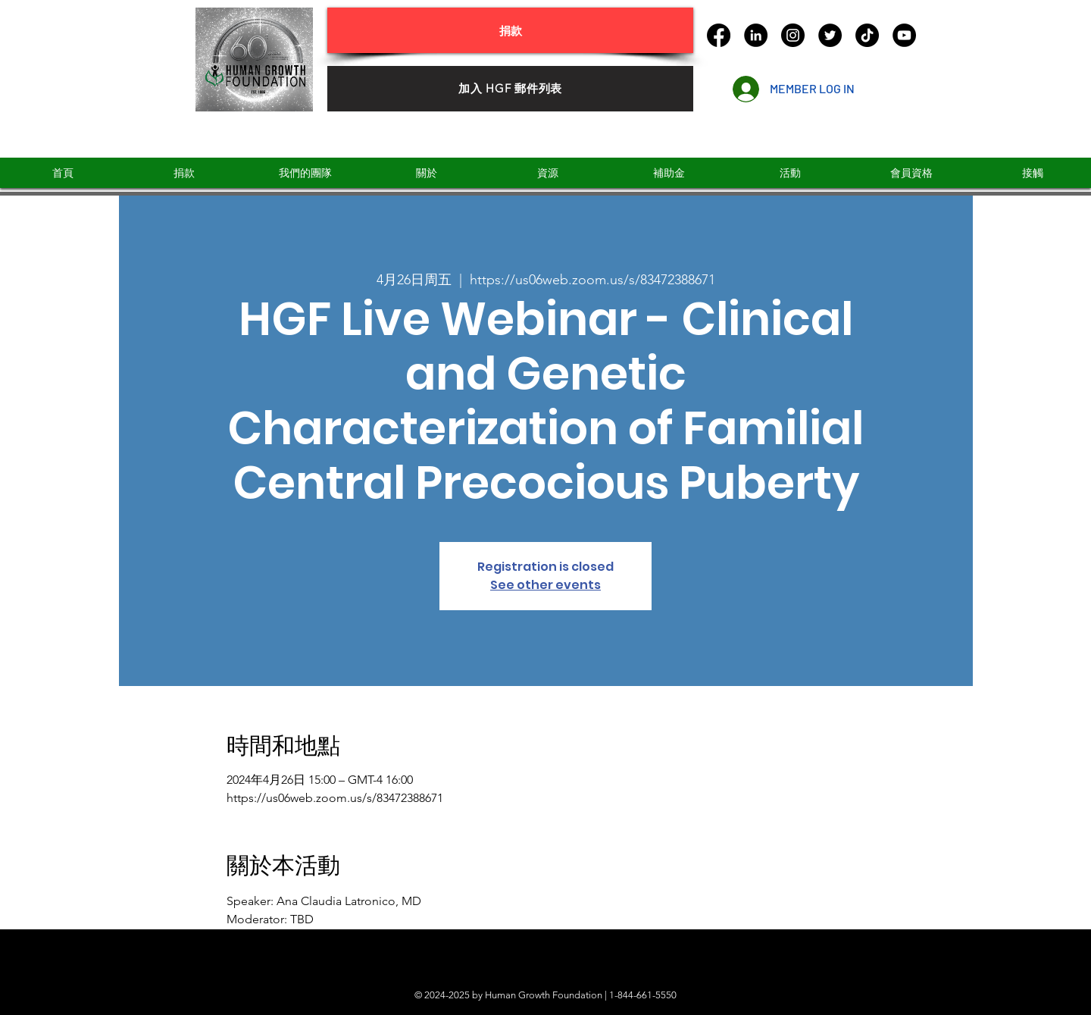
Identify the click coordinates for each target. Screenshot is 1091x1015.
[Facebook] (718, 35)
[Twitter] (830, 35)
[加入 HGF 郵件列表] (510, 88)
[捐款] (510, 30)
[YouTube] (904, 35)
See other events (545, 585)
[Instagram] (793, 35)
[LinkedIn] (755, 35)
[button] (668, 173)
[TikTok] (867, 35)
